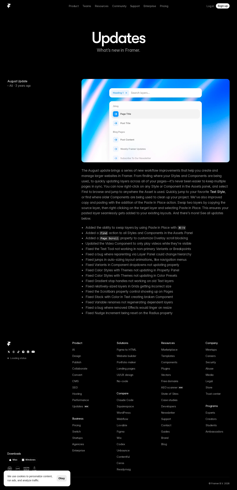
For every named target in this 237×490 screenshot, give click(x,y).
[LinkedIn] (28, 351)
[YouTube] (33, 351)
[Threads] (13, 351)
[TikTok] (18, 351)
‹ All (10, 85)
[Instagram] (23, 351)
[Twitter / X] (8, 351)
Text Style (217, 192)
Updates (118, 38)
